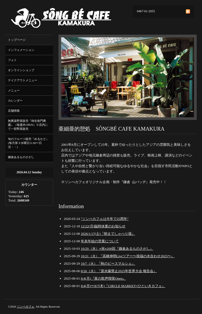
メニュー (14, 90)
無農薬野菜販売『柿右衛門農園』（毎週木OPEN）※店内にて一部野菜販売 (28, 124)
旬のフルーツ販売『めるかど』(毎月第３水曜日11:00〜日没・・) (28, 142)
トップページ (17, 39)
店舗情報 (14, 110)
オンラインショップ (21, 70)
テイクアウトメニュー (22, 80)
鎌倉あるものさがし (21, 157)
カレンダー (15, 100)
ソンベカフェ (25, 306)
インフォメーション (21, 49)
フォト (12, 60)
